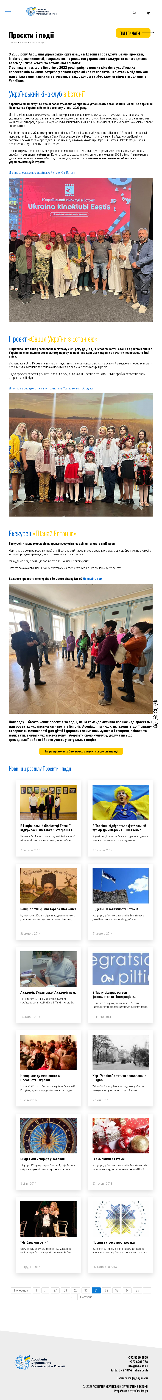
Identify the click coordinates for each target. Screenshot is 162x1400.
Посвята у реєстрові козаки (114, 1243)
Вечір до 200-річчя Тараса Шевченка (48, 910)
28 (65, 1291)
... (45, 1291)
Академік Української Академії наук (48, 993)
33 (116, 1291)
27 (55, 1291)
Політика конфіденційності (132, 1378)
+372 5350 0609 (138, 1357)
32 (106, 1291)
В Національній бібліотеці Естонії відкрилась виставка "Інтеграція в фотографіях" (46, 830)
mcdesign (142, 1391)
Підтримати (135, 33)
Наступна (86, 1297)
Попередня (21, 1291)
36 (71, 1297)
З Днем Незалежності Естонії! (115, 910)
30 (86, 1291)
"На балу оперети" (34, 1243)
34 (127, 1291)
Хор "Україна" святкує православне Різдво (119, 1078)
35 (137, 1291)
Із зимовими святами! (109, 1160)
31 (96, 1291)
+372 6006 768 (138, 1362)
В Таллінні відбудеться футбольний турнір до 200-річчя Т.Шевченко (119, 828)
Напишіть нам (92, 579)
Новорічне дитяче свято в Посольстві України (40, 1078)
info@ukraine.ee (138, 1366)
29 (75, 1291)
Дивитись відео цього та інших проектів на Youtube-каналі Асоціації (51, 389)
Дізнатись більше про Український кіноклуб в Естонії (42, 173)
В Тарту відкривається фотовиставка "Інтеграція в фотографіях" (113, 997)
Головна (13, 43)
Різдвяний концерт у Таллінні (42, 1160)
